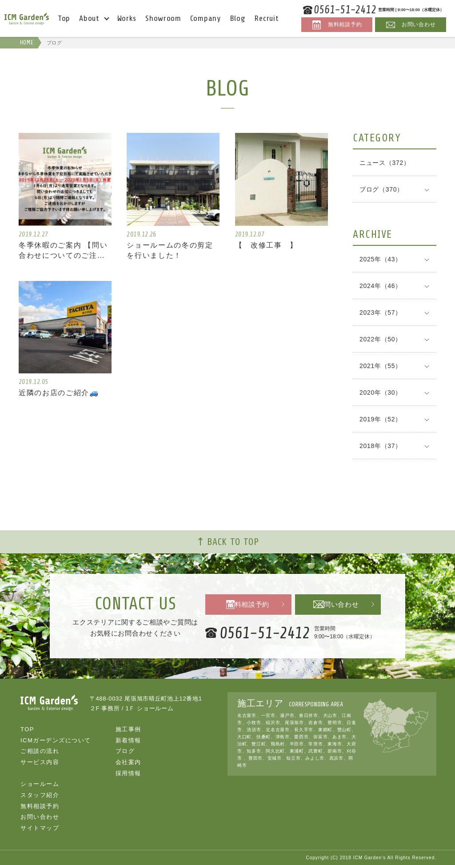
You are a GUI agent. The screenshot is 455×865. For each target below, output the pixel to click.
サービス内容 (39, 761)
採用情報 (128, 772)
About (89, 18)
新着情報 (128, 740)
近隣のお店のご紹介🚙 (61, 393)
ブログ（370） (381, 189)
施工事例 (128, 728)
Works (127, 18)
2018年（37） (380, 445)
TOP (27, 728)
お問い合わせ (338, 605)
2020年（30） (380, 392)
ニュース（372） (384, 162)
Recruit (266, 18)
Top (64, 18)
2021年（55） (380, 365)
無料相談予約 (248, 605)
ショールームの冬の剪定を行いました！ (172, 250)
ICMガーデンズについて (55, 740)
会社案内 (128, 761)
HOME (25, 42)
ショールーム (39, 784)
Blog (238, 18)
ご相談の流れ (39, 750)
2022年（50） (380, 339)
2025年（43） (380, 259)
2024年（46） (380, 285)
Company (205, 18)
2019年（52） (380, 419)
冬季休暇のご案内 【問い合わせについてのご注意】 (64, 251)
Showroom (163, 18)
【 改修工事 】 (268, 245)
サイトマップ (39, 827)
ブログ (125, 750)
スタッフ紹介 (39, 794)
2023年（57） (380, 312)
